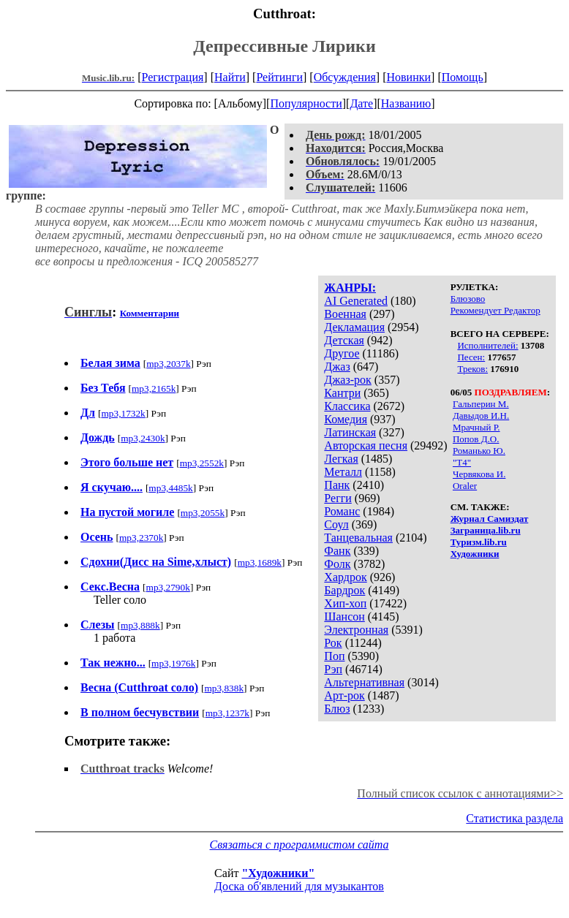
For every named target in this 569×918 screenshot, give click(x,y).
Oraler (465, 485)
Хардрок (345, 577)
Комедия (345, 419)
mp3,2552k (202, 463)
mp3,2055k (203, 512)
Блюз (337, 708)
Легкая (341, 458)
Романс (342, 511)
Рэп (333, 669)
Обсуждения (345, 77)
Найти (230, 77)
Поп (334, 656)
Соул (336, 524)
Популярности (306, 103)
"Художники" (277, 873)
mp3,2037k (168, 363)
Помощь (462, 77)
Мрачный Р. (476, 427)
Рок (333, 643)
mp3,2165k (154, 388)
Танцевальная (358, 537)
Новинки (408, 77)
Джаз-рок (348, 379)
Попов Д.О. (476, 438)
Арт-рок (344, 695)
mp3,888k (140, 625)
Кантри (342, 393)
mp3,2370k (141, 537)
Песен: (471, 357)
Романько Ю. (479, 450)
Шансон (344, 616)
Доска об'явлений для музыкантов (299, 886)
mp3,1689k (260, 562)
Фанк (337, 551)
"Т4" (462, 462)
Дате (361, 103)
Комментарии (149, 313)
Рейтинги (279, 77)
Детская (344, 340)
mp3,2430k (143, 438)
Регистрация (173, 77)
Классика (347, 406)
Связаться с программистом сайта (299, 844)
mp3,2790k (168, 587)
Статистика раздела (514, 818)
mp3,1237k (227, 713)
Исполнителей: (487, 345)
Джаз (337, 366)
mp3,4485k (170, 487)
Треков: (472, 368)
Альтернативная (364, 682)
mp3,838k (224, 688)
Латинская (350, 432)
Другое (341, 353)
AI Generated (356, 301)
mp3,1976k (173, 663)
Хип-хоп (345, 603)
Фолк (337, 564)
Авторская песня (365, 445)
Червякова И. (479, 474)
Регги (337, 498)
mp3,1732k (123, 413)
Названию (406, 103)
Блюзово (468, 298)
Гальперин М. (481, 403)
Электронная (356, 629)
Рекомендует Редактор (495, 310)
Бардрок (344, 590)
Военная (345, 314)
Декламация (354, 327)
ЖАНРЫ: (350, 287)
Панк (337, 485)
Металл (343, 472)
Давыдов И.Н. (481, 415)
